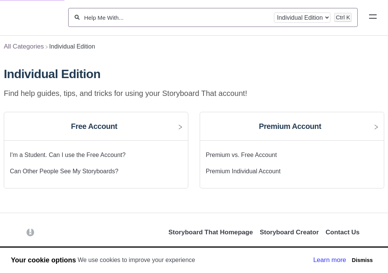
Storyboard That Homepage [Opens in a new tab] (210, 232)
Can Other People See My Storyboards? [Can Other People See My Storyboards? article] (64, 171)
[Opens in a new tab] (30, 232)
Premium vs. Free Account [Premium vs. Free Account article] (241, 155)
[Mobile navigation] (373, 18)
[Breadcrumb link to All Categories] (24, 46)
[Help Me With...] (176, 17)
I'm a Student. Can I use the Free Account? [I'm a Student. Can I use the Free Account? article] (67, 155)
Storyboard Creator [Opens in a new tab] (289, 232)
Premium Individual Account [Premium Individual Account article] (243, 171)
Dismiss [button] (362, 260)
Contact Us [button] (342, 232)
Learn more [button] (329, 260)
